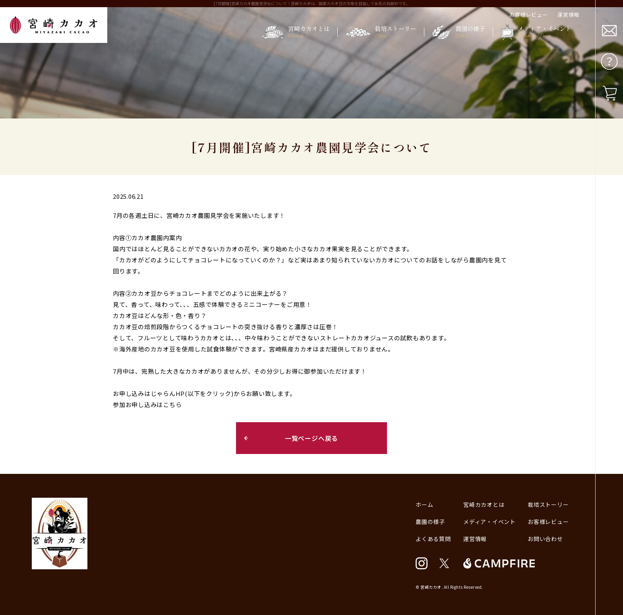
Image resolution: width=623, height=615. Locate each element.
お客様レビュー (528, 14)
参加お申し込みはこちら (147, 404)
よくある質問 (433, 538)
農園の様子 (430, 521)
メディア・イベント (489, 521)
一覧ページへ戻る (311, 438)
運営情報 (568, 14)
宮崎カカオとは (483, 504)
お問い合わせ (545, 538)
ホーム (424, 504)
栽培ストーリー (548, 504)
